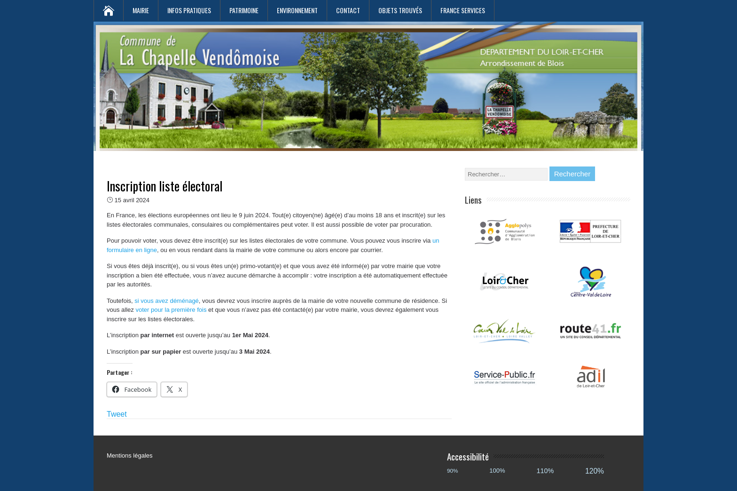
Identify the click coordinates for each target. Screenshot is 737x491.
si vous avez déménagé (166, 300)
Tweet (117, 414)
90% (452, 470)
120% (594, 471)
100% (497, 470)
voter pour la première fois (170, 309)
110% (545, 471)
